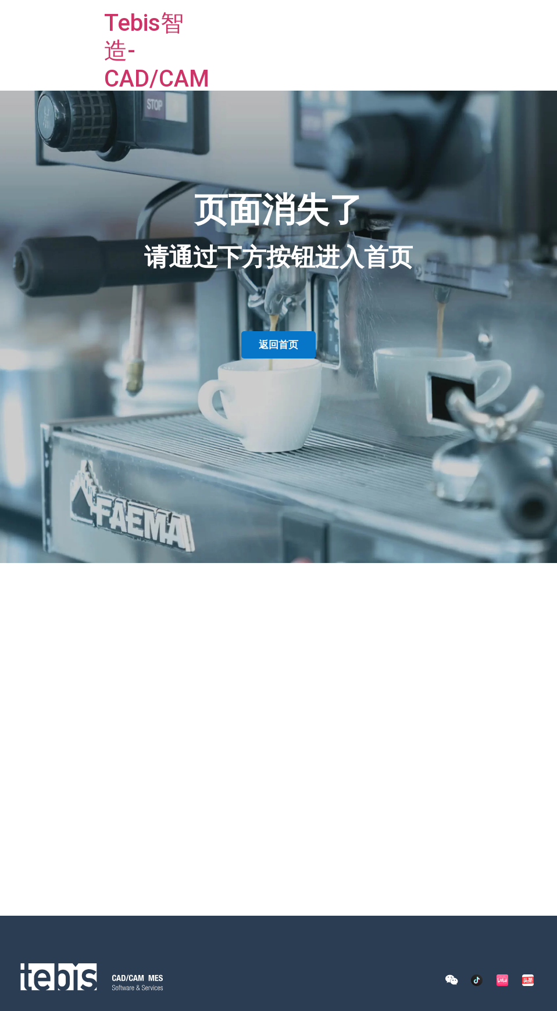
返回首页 (278, 344)
